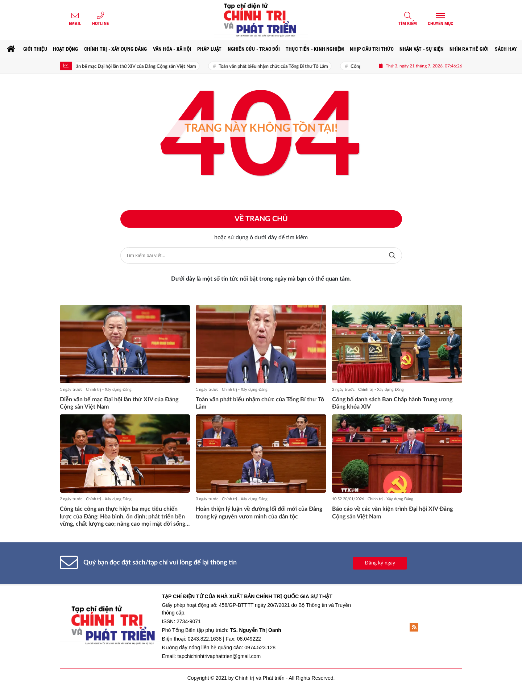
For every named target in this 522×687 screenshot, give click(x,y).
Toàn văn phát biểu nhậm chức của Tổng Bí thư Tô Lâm (277, 66)
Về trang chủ (261, 219)
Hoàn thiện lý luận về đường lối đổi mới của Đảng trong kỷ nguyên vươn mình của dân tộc (259, 513)
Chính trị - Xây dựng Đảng (109, 390)
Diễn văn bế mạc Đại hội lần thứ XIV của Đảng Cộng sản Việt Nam (133, 66)
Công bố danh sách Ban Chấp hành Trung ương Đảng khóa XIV (392, 403)
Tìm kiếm (407, 23)
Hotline (100, 23)
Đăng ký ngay (380, 563)
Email (75, 23)
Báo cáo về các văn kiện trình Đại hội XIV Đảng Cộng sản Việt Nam (392, 513)
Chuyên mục (440, 23)
